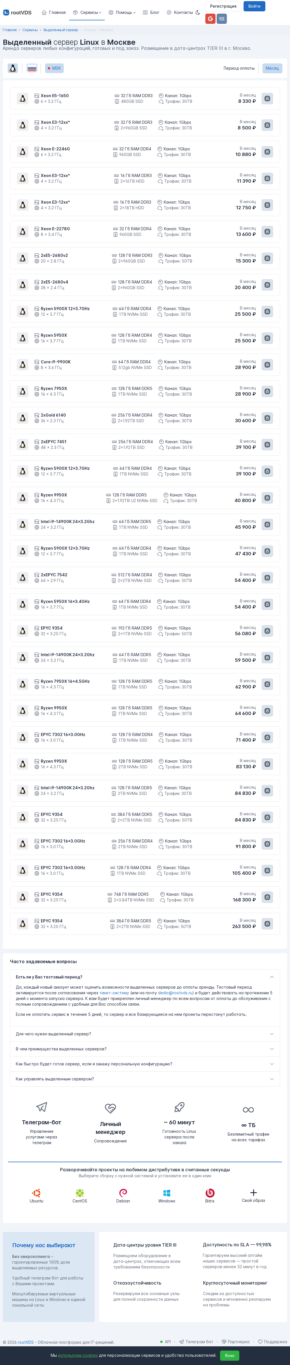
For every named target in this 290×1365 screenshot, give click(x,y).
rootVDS (26, 1342)
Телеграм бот (199, 1341)
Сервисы (30, 29)
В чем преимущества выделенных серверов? (61, 1048)
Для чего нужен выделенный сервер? (53, 1033)
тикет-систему (114, 992)
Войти (254, 6)
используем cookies (78, 1355)
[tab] (145, 977)
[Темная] (199, 12)
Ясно (229, 1355)
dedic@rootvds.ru (175, 992)
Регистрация (223, 6)
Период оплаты (239, 68)
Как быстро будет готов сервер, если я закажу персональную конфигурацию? (94, 1063)
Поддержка (275, 1341)
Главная (9, 29)
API (168, 1341)
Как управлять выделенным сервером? (55, 1078)
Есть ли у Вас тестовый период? (49, 976)
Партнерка (239, 1341)
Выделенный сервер (61, 29)
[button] (87, 12)
